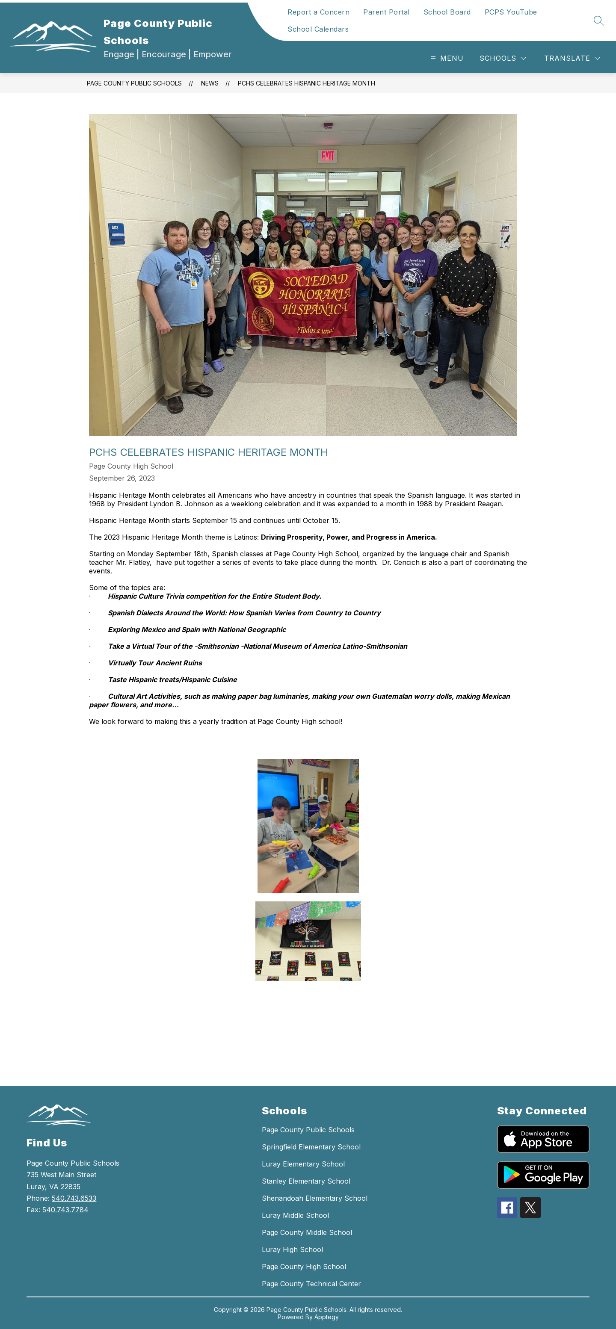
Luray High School (292, 1249)
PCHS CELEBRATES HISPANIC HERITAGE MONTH (306, 83)
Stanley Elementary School (306, 1181)
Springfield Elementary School (311, 1147)
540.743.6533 (74, 1198)
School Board (447, 12)
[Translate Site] (572, 58)
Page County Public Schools (134, 83)
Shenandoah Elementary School (314, 1198)
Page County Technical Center (311, 1283)
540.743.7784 (65, 1209)
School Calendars (318, 29)
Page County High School (304, 1266)
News (210, 83)
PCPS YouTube (511, 12)
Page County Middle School (307, 1232)
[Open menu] (446, 58)
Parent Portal (386, 12)
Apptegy (326, 1316)
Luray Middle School (295, 1215)
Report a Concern (318, 12)
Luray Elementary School (303, 1164)
